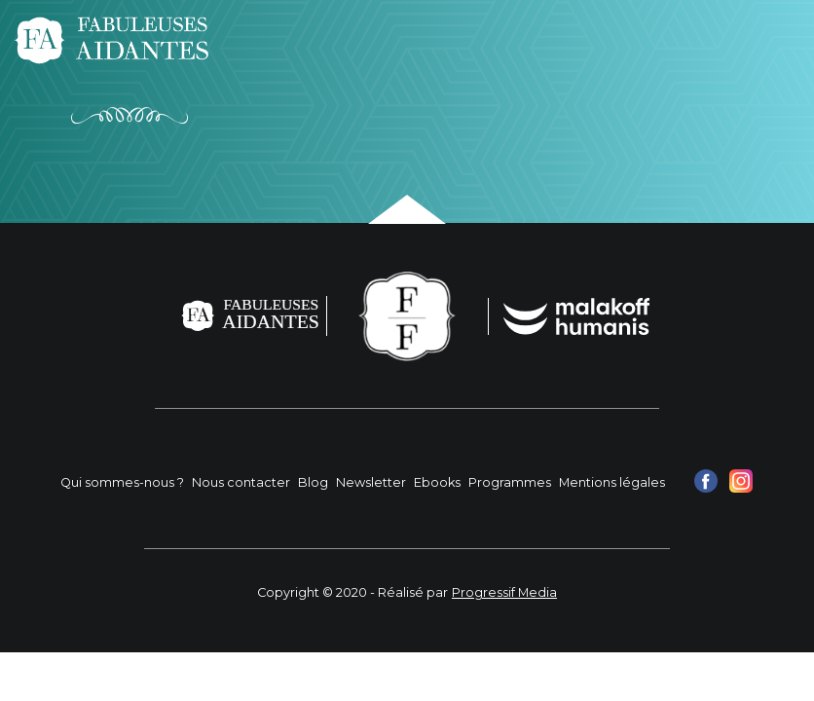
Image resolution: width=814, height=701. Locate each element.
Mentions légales (612, 482)
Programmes (509, 482)
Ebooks (437, 482)
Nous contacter (241, 482)
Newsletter (371, 482)
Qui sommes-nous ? (122, 482)
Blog (313, 482)
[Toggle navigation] (773, 39)
